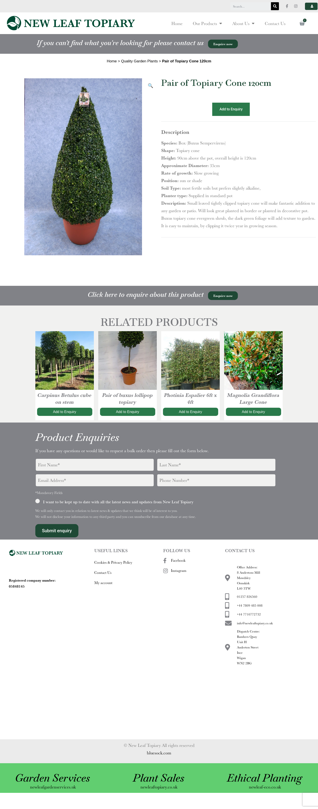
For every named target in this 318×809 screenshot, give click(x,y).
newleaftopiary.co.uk (158, 795)
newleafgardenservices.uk (53, 795)
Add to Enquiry (231, 118)
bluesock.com (159, 761)
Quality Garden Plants (139, 70)
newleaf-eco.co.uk (265, 795)
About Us (243, 32)
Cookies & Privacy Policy (113, 571)
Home (177, 32)
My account (103, 591)
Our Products (207, 32)
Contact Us (275, 32)
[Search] (275, 6)
